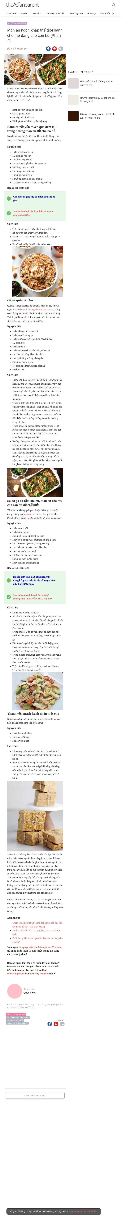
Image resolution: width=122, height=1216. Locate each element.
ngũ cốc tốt (29, 512)
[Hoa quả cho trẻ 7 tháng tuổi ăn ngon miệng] (92, 82)
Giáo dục (86, 13)
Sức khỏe (99, 13)
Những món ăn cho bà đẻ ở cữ (18, 1016)
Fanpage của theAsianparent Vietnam (40, 945)
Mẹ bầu (23, 13)
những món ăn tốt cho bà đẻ (17, 1021)
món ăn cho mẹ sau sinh (16, 1013)
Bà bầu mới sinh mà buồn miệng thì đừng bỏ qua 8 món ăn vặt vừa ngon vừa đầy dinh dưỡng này (34, 579)
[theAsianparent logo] (22, 5)
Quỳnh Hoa (29, 991)
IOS (32, 972)
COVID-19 (11, 13)
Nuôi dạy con (72, 13)
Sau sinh (35, 13)
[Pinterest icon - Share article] (54, 47)
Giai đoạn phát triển (52, 13)
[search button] (114, 5)
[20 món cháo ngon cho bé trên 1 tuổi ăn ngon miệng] (92, 114)
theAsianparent (15, 972)
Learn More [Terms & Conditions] (79, 1211)
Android (44, 972)
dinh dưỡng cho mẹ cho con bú (38, 308)
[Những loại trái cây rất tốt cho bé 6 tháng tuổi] (92, 98)
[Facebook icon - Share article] (48, 47)
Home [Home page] (9, 1003)
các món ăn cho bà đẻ (15, 1019)
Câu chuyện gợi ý (81, 70)
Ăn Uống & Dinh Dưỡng (17, 22)
